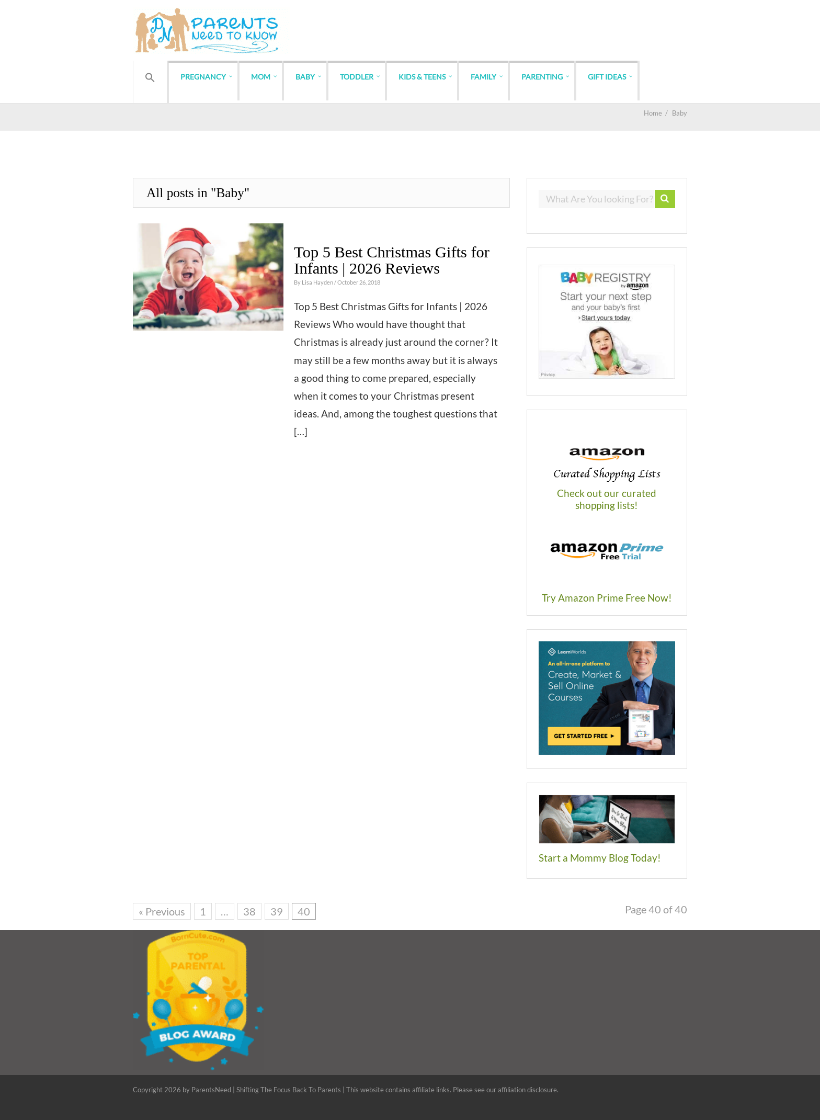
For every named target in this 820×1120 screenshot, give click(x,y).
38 (249, 911)
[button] (150, 78)
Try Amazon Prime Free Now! (607, 598)
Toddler (356, 76)
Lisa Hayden (318, 282)
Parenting (542, 76)
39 (276, 911)
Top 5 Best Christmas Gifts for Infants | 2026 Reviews (391, 260)
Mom (260, 76)
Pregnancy (203, 76)
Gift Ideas (607, 76)
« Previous (162, 911)
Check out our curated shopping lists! (606, 499)
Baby (305, 76)
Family (483, 76)
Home (653, 113)
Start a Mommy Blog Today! (600, 858)
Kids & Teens (422, 76)
